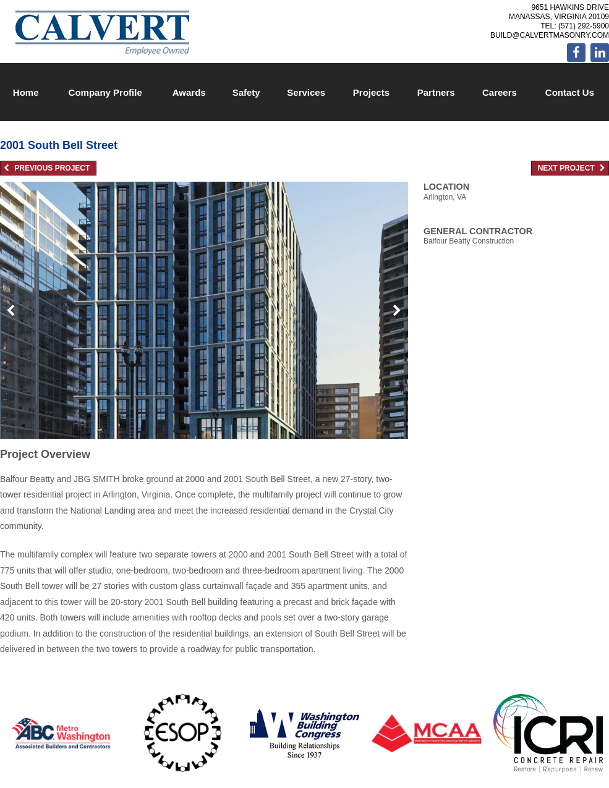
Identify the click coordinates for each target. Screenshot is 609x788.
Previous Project (47, 168)
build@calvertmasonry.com (549, 35)
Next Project (571, 168)
